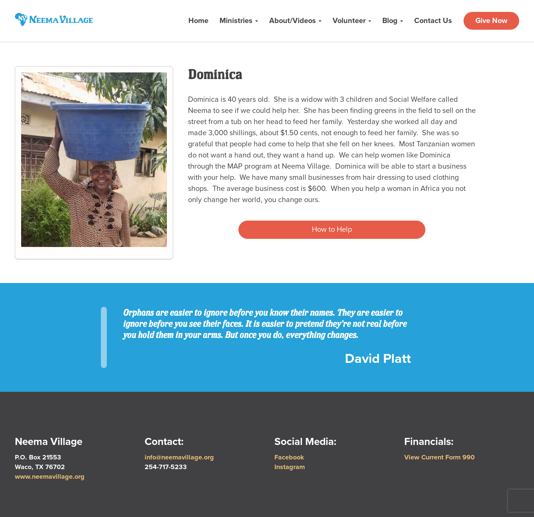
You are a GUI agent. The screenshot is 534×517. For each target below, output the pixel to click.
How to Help (332, 229)
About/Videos (295, 20)
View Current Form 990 (439, 457)
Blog (392, 20)
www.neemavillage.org (50, 476)
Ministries (239, 20)
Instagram (289, 467)
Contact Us (433, 20)
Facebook (289, 457)
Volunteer (352, 20)
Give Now (491, 20)
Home (198, 20)
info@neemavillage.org (179, 457)
